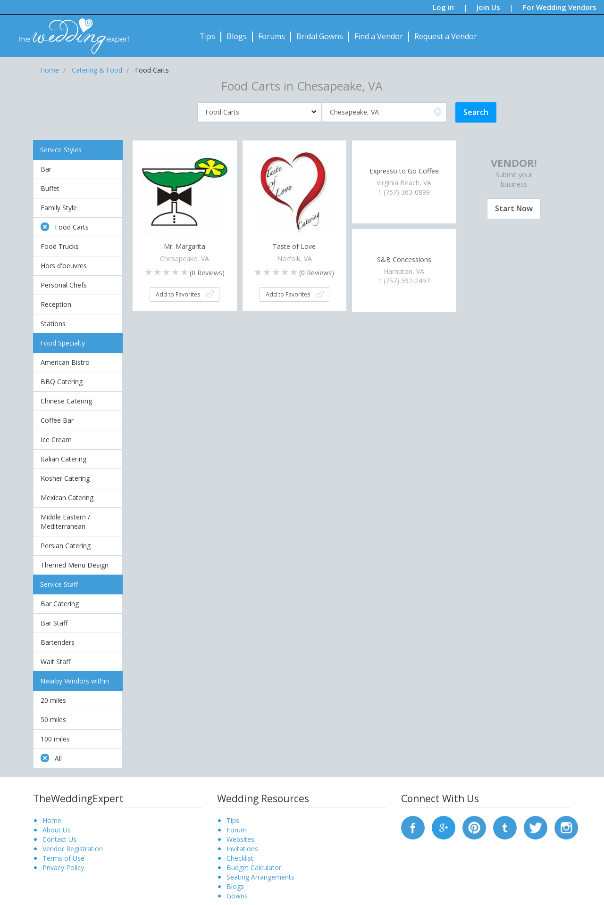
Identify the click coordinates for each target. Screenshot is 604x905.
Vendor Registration (72, 848)
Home (51, 820)
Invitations (242, 848)
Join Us (488, 7)
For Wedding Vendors (559, 7)
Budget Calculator (253, 867)
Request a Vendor (445, 36)
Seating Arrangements (260, 876)
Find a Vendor (378, 36)
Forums (271, 36)
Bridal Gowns (319, 36)
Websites (240, 839)
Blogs (236, 36)
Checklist (239, 858)
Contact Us (59, 839)
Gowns (237, 895)
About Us (56, 829)
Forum (236, 829)
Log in (443, 7)
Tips (207, 36)
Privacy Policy (63, 867)
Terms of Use (63, 858)
